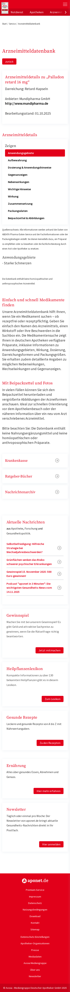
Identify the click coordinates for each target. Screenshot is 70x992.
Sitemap (35, 929)
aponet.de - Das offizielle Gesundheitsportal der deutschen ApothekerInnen (24, 4)
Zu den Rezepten (50, 743)
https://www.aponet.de (35, 880)
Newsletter (35, 976)
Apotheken (36, 12)
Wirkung (13, 196)
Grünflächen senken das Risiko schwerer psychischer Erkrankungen (29, 562)
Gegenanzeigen (17, 174)
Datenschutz (35, 903)
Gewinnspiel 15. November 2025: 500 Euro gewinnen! (28, 573)
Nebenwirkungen (18, 182)
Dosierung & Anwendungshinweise (29, 167)
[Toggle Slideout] (65, 4)
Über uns (35, 969)
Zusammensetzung (20, 203)
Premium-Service (35, 889)
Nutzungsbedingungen (35, 909)
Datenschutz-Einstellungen (35, 936)
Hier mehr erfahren (48, 791)
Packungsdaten (18, 211)
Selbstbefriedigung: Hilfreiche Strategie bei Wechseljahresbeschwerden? (25, 548)
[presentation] (66, 12)
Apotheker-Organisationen (35, 943)
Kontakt (35, 922)
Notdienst (17, 12)
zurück (9, 61)
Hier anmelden (51, 844)
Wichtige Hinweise (19, 189)
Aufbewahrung (17, 160)
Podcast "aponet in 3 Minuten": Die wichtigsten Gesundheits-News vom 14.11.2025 (29, 588)
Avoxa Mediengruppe (35, 963)
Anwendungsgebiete (21, 153)
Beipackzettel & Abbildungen (26, 218)
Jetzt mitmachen (49, 650)
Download (35, 916)
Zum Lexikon (52, 699)
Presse (35, 950)
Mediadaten (35, 956)
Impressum (35, 896)
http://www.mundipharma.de (26, 103)
